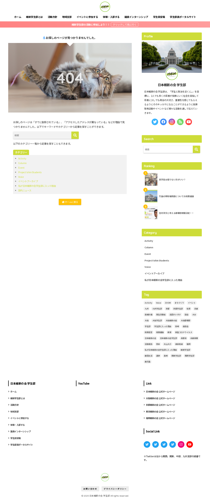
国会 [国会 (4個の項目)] (186, 316)
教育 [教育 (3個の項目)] (169, 333)
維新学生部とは (34, 17)
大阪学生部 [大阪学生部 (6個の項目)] (157, 322)
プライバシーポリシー (115, 491)
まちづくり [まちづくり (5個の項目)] (179, 304)
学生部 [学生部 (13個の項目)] (147, 328)
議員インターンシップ (136, 17)
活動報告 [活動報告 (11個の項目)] (148, 345)
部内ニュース (25, 190)
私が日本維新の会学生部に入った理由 (38, 185)
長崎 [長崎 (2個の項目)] (166, 357)
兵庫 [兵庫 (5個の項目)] (196, 310)
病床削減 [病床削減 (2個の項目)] (179, 345)
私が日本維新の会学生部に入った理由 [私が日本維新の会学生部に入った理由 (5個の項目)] (161, 351)
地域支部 (67, 17)
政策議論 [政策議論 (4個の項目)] (160, 333)
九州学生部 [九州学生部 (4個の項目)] (157, 310)
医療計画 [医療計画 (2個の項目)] (148, 316)
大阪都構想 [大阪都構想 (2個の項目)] (185, 322)
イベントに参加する (87, 17)
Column (22, 163)
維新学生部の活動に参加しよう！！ (91, 24)
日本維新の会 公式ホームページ (161, 393)
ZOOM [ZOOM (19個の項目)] (168, 304)
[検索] (75, 135)
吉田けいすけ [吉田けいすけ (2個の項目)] (175, 316)
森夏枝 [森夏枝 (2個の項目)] (184, 339)
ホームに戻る (70, 202)
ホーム (17, 17)
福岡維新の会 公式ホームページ (161, 420)
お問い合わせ (90, 491)
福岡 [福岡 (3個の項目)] (188, 345)
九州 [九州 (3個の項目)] (146, 310)
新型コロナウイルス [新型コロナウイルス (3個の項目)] (183, 333)
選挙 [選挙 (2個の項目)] (158, 357)
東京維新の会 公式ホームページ (161, 413)
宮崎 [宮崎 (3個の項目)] (177, 328)
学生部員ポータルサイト (183, 17)
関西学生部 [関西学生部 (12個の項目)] (189, 357)
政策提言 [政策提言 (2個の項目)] (148, 333)
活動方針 (52, 17)
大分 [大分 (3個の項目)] (194, 316)
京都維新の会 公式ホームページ (161, 407)
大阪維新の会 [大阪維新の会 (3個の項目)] (171, 322)
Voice (21, 176)
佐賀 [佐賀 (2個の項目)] (188, 310)
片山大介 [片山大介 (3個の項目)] (167, 345)
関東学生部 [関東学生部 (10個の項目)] (176, 357)
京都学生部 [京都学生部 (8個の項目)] (178, 310)
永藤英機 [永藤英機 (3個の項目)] (194, 339)
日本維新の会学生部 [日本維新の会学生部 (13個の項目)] (168, 339)
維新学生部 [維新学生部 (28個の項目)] (185, 351)
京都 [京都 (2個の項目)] (167, 310)
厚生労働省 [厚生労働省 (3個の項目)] (161, 316)
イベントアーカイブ (29, 181)
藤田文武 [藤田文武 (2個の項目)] (148, 357)
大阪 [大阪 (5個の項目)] (146, 322)
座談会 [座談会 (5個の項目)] (186, 328)
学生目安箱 (159, 17)
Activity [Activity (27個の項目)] (148, 304)
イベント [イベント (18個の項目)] (191, 304)
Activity (22, 158)
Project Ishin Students (30, 172)
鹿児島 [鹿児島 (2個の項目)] (147, 363)
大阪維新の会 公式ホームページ (161, 400)
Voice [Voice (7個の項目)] (158, 304)
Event (21, 167)
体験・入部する (111, 17)
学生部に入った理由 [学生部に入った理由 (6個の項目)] (162, 328)
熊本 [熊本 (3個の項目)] (158, 345)
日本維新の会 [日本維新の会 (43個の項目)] (150, 339)
